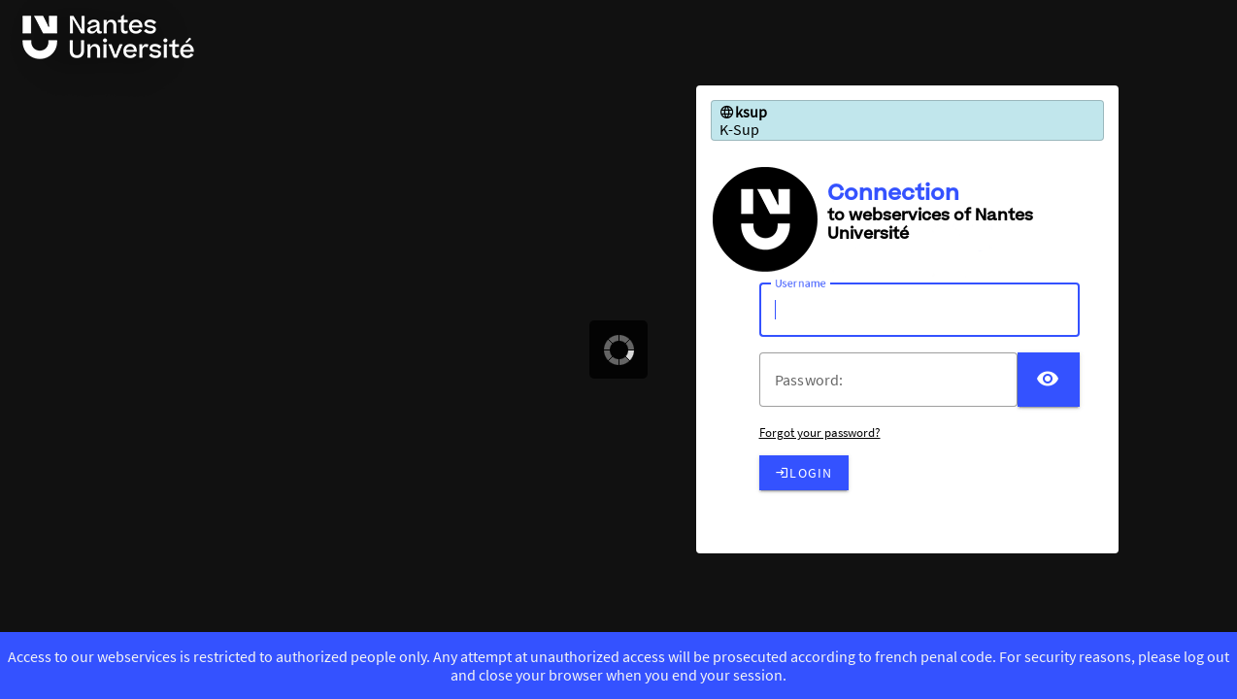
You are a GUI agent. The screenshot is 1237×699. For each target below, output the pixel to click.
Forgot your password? (820, 432)
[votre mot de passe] (896, 379)
